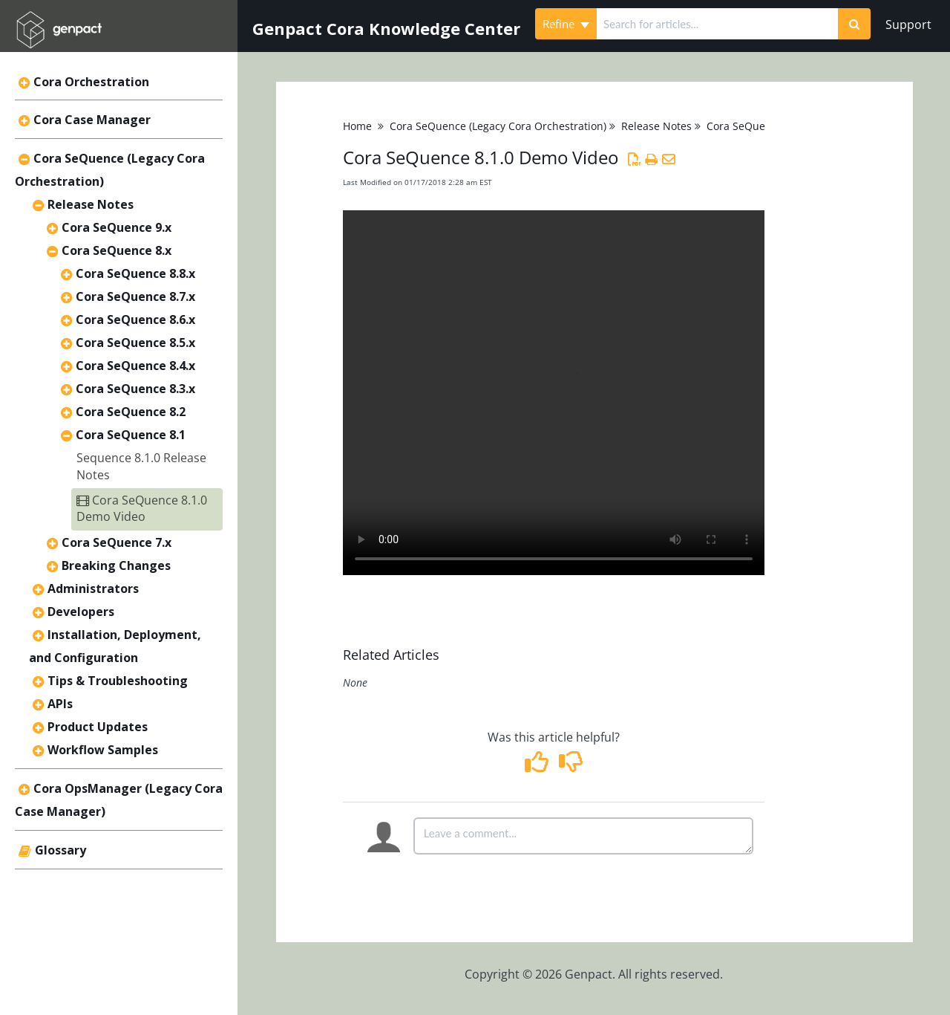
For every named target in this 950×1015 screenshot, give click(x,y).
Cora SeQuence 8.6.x (135, 319)
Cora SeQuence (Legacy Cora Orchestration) (498, 126)
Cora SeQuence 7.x (116, 542)
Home (357, 126)
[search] (717, 23)
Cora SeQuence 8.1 (131, 435)
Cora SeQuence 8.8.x (135, 273)
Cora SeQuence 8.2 (131, 411)
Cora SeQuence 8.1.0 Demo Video (141, 508)
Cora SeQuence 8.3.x (135, 388)
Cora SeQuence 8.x (116, 250)
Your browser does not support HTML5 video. (553, 392)
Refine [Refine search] (566, 23)
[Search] (854, 23)
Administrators (93, 588)
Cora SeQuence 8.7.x (135, 296)
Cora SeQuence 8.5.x (135, 342)
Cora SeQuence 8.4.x (135, 365)
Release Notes (91, 204)
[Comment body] (583, 836)
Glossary (60, 850)
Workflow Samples (103, 750)
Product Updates (98, 727)
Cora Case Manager (92, 119)
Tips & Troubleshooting (118, 680)
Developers (81, 611)
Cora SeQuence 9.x (116, 227)
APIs (60, 703)
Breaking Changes (116, 565)
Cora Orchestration (91, 82)
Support (908, 24)
